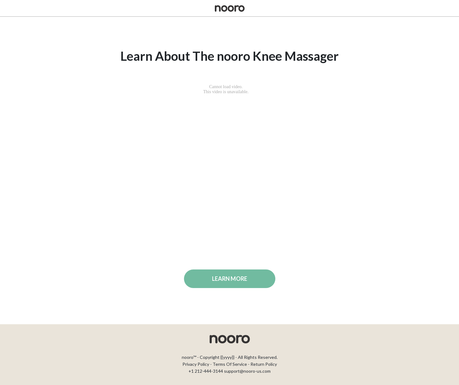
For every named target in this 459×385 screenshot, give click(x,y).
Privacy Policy (195, 364)
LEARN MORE (229, 278)
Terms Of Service (230, 364)
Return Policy (263, 364)
